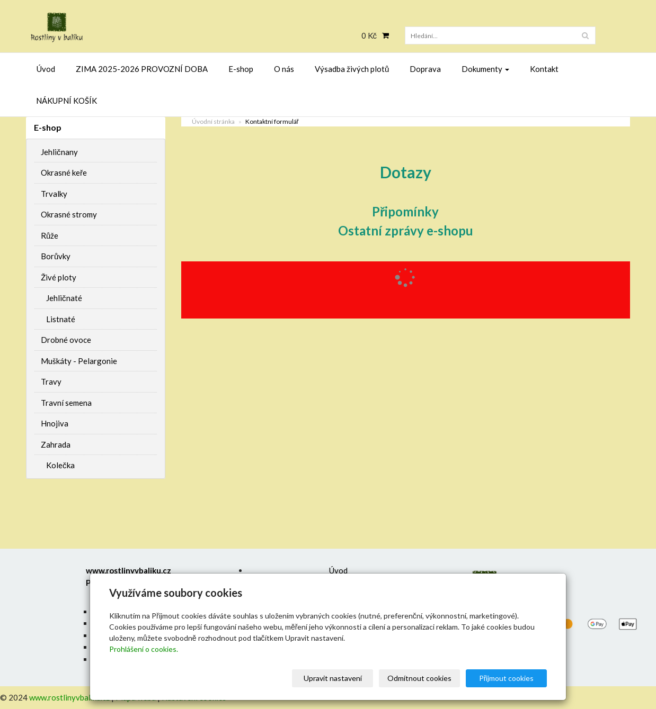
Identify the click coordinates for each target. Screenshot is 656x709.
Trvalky (54, 193)
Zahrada (55, 444)
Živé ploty (58, 277)
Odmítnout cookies (419, 678)
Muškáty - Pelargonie (79, 361)
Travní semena (66, 402)
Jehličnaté (64, 298)
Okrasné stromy (69, 214)
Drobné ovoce (66, 339)
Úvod (46, 69)
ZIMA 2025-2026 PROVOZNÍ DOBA (142, 69)
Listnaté (60, 319)
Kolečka (60, 465)
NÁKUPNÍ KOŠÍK (66, 100)
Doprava (425, 69)
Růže (49, 235)
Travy (51, 381)
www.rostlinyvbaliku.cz (69, 697)
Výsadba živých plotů (352, 69)
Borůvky (55, 256)
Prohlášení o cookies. (143, 648)
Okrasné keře (64, 172)
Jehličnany (59, 152)
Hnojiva (54, 423)
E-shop (240, 69)
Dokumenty (485, 69)
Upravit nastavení (333, 678)
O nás (284, 69)
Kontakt (544, 69)
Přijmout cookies (506, 678)
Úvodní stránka (213, 121)
